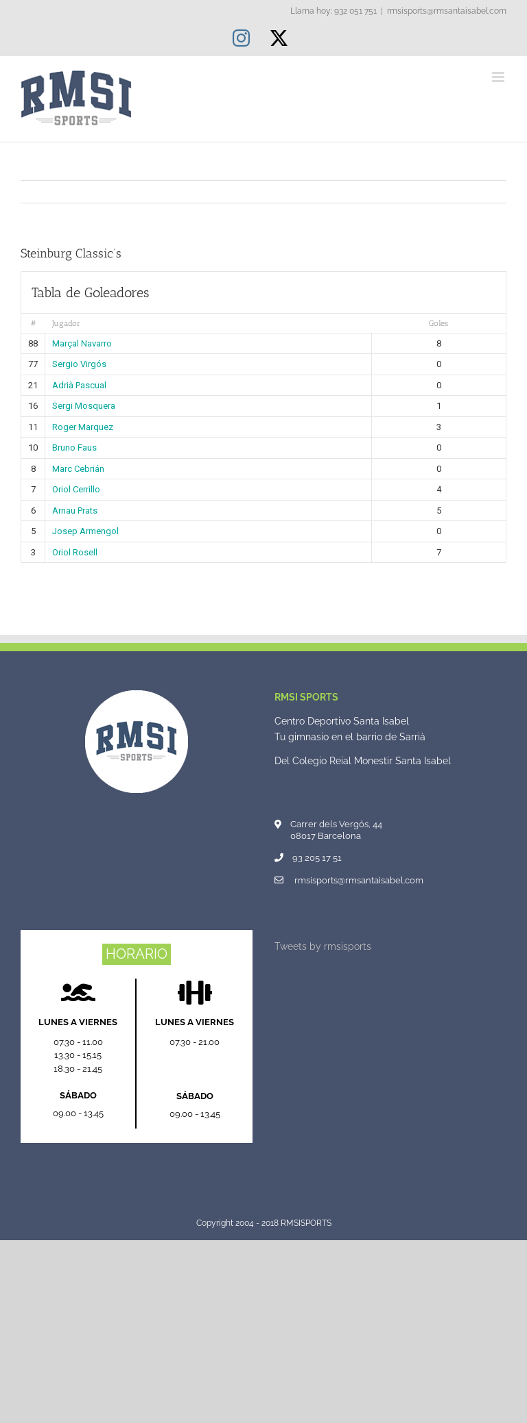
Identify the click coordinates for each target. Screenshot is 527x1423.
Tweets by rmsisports (322, 946)
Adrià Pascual (79, 385)
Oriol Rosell (74, 552)
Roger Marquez (82, 427)
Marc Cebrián (78, 469)
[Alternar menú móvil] (499, 77)
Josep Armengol (85, 531)
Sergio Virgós (79, 364)
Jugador (66, 323)
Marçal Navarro (82, 343)
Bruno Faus (74, 447)
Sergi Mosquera (83, 406)
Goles (438, 323)
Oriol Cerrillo (76, 489)
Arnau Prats (74, 510)
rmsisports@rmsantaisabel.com (446, 11)
